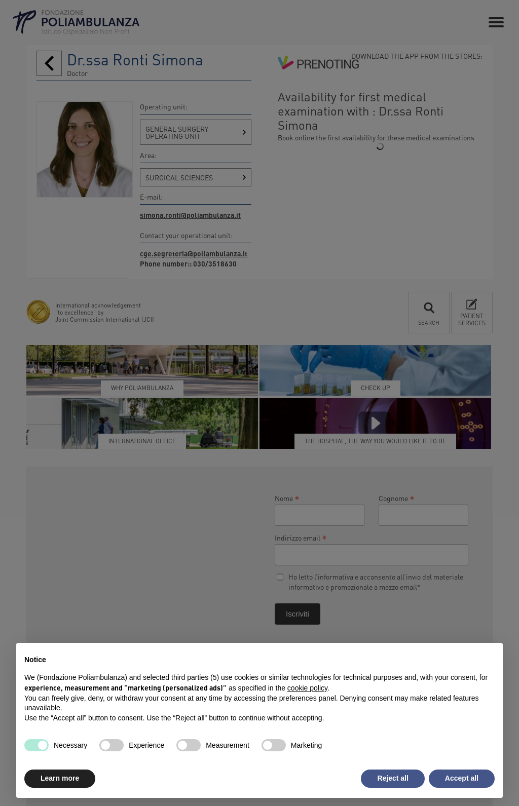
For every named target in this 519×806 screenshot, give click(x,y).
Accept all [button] (461, 778)
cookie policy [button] (307, 688)
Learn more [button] (60, 778)
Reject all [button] (392, 778)
